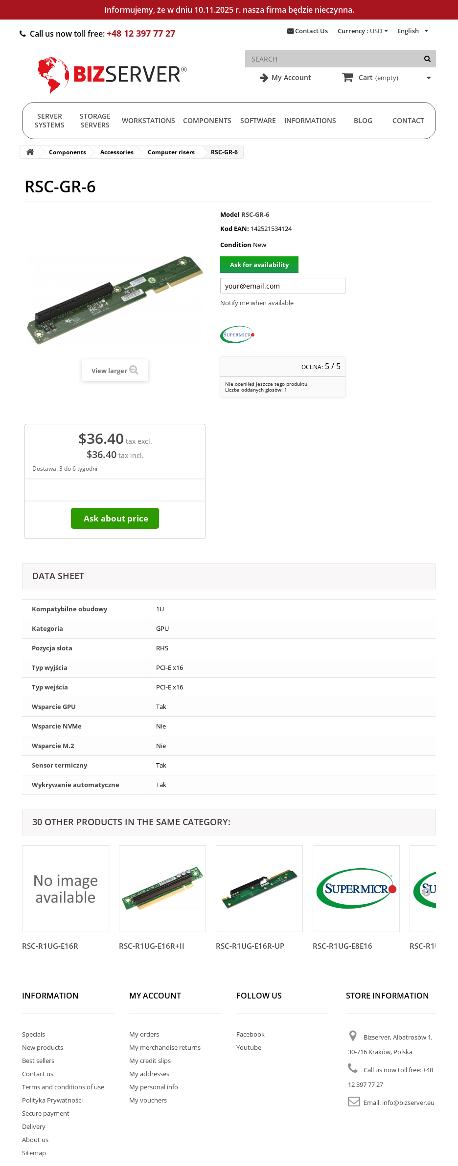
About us (35, 1139)
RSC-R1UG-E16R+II (151, 946)
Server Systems (50, 120)
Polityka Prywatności (52, 1100)
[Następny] (426, 891)
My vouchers (148, 1100)
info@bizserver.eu (408, 1102)
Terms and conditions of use (63, 1087)
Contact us (37, 1073)
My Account (290, 77)
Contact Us (311, 30)
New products (42, 1047)
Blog (363, 120)
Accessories (117, 152)
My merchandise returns (165, 1047)
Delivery (34, 1126)
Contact (408, 120)
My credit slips (150, 1060)
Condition (236, 244)
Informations (310, 120)
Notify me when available (257, 302)
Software (258, 120)
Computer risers (171, 152)
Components (207, 120)
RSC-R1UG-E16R (50, 946)
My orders (144, 1034)
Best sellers (38, 1060)
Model (230, 214)
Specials (33, 1034)
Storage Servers (95, 120)
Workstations (148, 120)
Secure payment (45, 1113)
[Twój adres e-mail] (282, 285)
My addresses (149, 1073)
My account (155, 995)
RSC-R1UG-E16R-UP (250, 946)
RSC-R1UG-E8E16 (342, 946)
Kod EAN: (234, 228)
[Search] (427, 58)
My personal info (153, 1087)
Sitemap (34, 1152)
